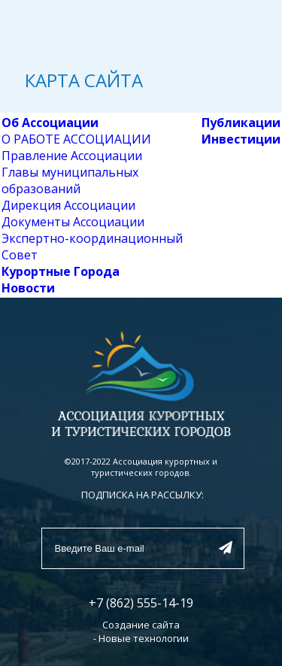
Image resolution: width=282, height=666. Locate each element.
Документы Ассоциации (73, 221)
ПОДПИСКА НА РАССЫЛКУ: (142, 494)
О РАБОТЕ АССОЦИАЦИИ (76, 139)
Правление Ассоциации (72, 155)
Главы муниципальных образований (70, 180)
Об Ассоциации (50, 122)
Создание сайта (141, 624)
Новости (28, 288)
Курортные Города (61, 271)
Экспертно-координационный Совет (92, 246)
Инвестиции (241, 139)
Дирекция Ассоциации (68, 205)
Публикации (241, 122)
